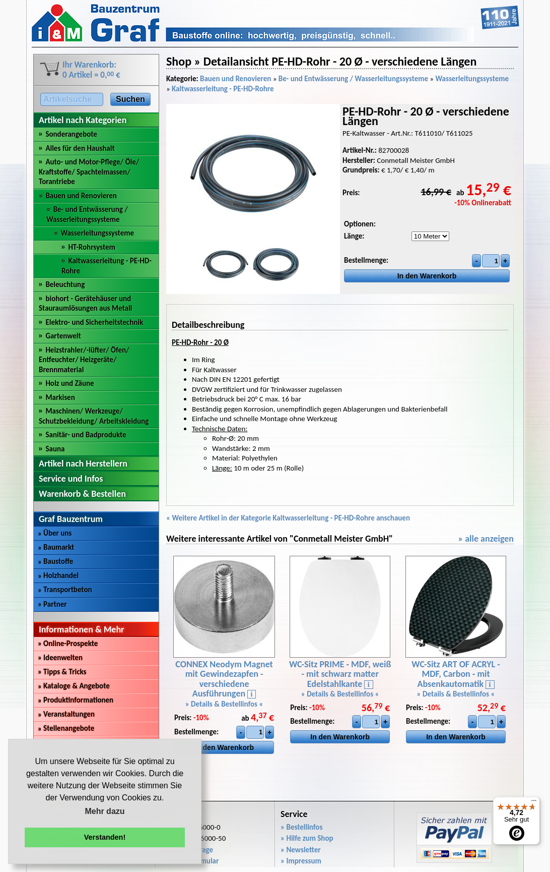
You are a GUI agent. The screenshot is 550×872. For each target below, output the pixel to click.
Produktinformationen (75, 700)
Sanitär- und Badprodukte (85, 434)
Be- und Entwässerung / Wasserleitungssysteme (87, 214)
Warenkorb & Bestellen (82, 493)
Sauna (54, 448)
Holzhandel (58, 575)
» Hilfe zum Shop (307, 838)
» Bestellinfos (301, 827)
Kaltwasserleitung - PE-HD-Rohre (222, 88)
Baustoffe (55, 561)
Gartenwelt (63, 335)
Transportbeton (65, 589)
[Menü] (534, 803)
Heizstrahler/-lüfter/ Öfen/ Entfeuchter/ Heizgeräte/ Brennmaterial (84, 359)
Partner (52, 604)
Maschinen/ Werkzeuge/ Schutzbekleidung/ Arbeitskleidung (94, 416)
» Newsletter (301, 849)
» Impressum (301, 860)
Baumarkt (56, 547)
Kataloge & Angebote (74, 685)
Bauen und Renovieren (80, 195)
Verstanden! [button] (104, 837)
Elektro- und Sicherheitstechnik (94, 322)
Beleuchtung (65, 284)
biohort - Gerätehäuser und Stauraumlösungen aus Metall (85, 303)
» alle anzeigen (486, 539)
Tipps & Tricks (62, 671)
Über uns (55, 533)
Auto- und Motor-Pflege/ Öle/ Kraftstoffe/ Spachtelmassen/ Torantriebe (89, 171)
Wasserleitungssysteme (97, 233)
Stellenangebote (66, 728)
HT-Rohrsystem (91, 247)
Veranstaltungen (66, 714)
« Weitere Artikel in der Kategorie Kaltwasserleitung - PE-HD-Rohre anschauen (288, 517)
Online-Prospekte (68, 643)
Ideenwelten (60, 657)
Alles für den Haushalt (79, 148)
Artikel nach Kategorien (82, 120)
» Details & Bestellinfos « (224, 704)
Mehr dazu (104, 811)
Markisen (60, 397)
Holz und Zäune (69, 383)
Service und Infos (71, 478)
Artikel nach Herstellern (83, 463)
